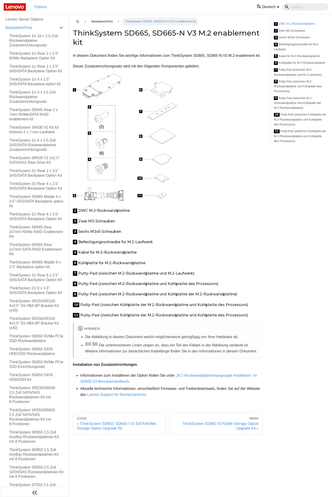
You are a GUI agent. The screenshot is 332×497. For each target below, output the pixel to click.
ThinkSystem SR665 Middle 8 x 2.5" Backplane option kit (35, 264)
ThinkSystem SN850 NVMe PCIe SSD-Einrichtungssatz (36, 364)
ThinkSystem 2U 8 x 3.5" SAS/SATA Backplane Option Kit (35, 290)
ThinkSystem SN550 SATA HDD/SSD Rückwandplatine (32, 351)
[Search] (305, 7)
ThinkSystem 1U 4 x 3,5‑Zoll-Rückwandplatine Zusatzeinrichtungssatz (33, 96)
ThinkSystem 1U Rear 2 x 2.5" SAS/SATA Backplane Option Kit (35, 68)
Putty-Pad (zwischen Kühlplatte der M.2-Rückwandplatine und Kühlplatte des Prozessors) (300, 119)
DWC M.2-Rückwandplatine (294, 24)
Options (40, 7)
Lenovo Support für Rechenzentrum (116, 395)
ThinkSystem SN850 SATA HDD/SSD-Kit (31, 377)
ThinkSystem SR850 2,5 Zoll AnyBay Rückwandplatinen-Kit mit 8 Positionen (34, 454)
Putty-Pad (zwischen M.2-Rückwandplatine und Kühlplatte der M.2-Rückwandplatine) (297, 103)
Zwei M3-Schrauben (289, 31)
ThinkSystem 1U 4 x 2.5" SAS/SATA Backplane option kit (35, 81)
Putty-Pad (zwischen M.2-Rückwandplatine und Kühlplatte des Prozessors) (298, 86)
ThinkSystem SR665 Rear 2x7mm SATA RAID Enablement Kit (35, 249)
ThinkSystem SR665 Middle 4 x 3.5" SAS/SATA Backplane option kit (36, 201)
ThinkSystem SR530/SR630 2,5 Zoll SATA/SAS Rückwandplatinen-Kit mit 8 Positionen (32, 395)
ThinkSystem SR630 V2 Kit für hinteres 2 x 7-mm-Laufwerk (34, 129)
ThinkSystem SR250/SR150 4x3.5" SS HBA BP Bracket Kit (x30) (34, 305)
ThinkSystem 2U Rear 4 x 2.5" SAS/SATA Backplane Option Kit (35, 186)
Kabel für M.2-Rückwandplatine (297, 56)
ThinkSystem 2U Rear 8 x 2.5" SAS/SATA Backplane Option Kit (35, 277)
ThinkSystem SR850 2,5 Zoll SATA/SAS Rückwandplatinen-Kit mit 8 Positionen (36, 472)
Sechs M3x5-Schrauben (292, 37)
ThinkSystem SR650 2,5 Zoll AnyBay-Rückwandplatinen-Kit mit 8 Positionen (34, 436)
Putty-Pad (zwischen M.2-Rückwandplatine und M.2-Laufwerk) (298, 72)
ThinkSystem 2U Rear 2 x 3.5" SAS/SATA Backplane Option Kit (35, 173)
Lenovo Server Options (24, 19)
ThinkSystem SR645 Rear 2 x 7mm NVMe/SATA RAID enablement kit (33, 114)
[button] (268, 7)
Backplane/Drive (19, 28)
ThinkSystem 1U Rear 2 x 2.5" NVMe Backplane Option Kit (34, 56)
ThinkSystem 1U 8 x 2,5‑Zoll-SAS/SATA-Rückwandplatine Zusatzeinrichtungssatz (33, 145)
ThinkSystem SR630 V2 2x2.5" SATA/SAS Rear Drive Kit (34, 160)
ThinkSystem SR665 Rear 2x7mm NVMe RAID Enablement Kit (36, 231)
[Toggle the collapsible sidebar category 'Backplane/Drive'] (61, 27)
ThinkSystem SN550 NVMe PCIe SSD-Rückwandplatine (36, 338)
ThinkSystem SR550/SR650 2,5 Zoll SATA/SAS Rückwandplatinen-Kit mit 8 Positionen (32, 417)
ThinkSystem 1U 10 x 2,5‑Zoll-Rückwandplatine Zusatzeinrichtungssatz (34, 40)
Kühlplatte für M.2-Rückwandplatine (299, 63)
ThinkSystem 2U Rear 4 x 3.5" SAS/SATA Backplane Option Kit (35, 216)
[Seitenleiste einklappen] (34, 492)
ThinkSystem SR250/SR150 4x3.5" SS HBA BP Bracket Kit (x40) (34, 323)
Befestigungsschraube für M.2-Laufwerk (296, 46)
